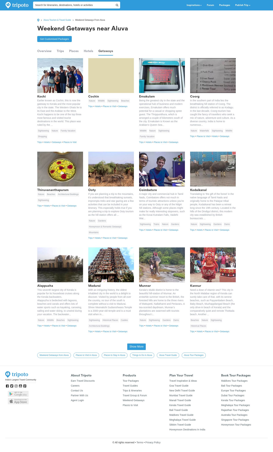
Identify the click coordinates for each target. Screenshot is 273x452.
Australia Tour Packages (234, 415)
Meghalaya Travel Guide (182, 419)
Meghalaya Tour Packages (235, 405)
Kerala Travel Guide (180, 405)
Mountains (94, 232)
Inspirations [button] (194, 5)
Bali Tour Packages (231, 385)
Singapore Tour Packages (235, 419)
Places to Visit (69, 142)
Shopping (42, 136)
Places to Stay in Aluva (114, 355)
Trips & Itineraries (132, 390)
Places (74, 51)
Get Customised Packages (54, 39)
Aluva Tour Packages (194, 355)
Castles (124, 320)
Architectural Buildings (68, 194)
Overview (44, 51)
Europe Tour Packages (233, 390)
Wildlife (101, 101)
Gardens (102, 221)
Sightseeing (43, 131)
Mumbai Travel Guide (181, 395)
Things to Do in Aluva (142, 355)
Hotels (88, 51)
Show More (137, 346)
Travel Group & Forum (135, 395)
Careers (75, 385)
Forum (210, 5)
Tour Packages (131, 380)
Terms (139, 442)
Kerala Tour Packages (233, 400)
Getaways (105, 51)
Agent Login (77, 400)
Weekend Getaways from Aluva (54, 355)
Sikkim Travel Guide (180, 424)
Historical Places (110, 320)
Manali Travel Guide (180, 400)
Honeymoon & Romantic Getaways (105, 226)
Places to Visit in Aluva (86, 355)
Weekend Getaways (134, 400)
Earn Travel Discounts (83, 380)
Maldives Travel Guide (181, 415)
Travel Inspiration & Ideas (183, 380)
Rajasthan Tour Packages (235, 410)
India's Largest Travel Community (20, 380)
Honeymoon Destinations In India (187, 429)
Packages (224, 5)
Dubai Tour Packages (232, 395)
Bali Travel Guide (178, 410)
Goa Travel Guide (179, 385)
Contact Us (77, 390)
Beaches (125, 101)
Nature (55, 131)
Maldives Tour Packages (234, 380)
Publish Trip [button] (242, 5)
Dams (227, 224)
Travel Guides (130, 385)
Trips (60, 51)
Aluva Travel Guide (168, 355)
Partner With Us (79, 395)
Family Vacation (68, 131)
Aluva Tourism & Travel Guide (57, 20)
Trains (156, 224)
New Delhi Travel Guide (182, 390)
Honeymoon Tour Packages (236, 424)
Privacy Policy (153, 442)
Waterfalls (204, 131)
